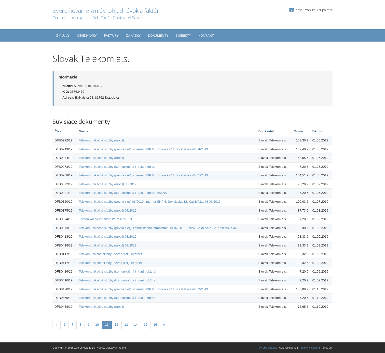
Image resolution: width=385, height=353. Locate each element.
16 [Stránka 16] (155, 324)
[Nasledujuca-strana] (164, 325)
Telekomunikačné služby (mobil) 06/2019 (108, 184)
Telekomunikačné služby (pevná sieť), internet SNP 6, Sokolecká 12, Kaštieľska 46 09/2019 (143, 289)
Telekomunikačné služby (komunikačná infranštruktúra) (117, 271)
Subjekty (183, 35)
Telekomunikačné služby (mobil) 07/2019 (108, 210)
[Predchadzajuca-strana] (57, 325)
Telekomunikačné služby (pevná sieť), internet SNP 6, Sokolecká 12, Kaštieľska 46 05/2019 (143, 175)
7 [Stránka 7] (72, 324)
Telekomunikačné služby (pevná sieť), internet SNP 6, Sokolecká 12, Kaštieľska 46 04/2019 (143, 149)
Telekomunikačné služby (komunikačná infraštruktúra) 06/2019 (123, 193)
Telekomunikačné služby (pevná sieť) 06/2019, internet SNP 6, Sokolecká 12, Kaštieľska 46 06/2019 (149, 201)
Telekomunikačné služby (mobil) (101, 140)
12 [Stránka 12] (116, 324)
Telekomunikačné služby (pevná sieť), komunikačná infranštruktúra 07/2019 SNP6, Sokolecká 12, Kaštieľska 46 (158, 228)
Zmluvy (62, 35)
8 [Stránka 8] (80, 324)
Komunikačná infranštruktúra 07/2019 (105, 219)
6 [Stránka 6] (64, 324)
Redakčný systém (309, 347)
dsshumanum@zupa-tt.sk (314, 10)
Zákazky (133, 35)
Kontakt (206, 35)
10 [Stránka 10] (97, 324)
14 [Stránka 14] (136, 324)
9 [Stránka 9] (88, 324)
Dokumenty (158, 35)
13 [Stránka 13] (126, 324)
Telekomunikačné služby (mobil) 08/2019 (108, 236)
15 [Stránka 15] (145, 324)
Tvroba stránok (268, 347)
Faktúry (111, 35)
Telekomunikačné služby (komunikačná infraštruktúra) (117, 167)
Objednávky (87, 35)
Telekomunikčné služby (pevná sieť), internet (110, 254)
